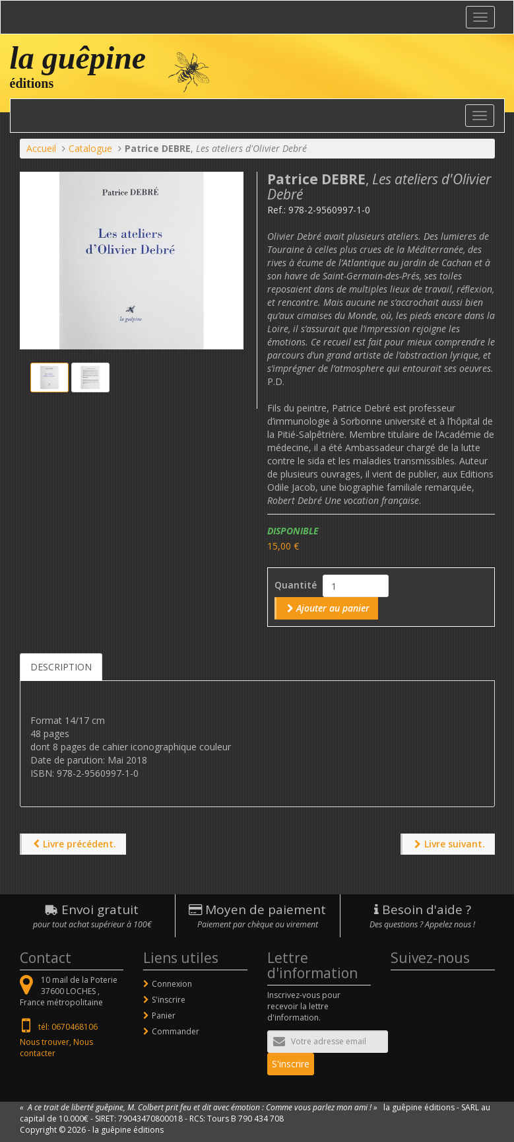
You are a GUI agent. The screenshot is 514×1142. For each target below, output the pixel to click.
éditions (32, 83)
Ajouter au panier (332, 608)
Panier (164, 1015)
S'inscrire (168, 999)
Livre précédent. (79, 844)
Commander (175, 1031)
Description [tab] (61, 666)
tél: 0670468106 (68, 1026)
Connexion (172, 983)
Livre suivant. (454, 844)
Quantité (295, 585)
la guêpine (78, 57)
